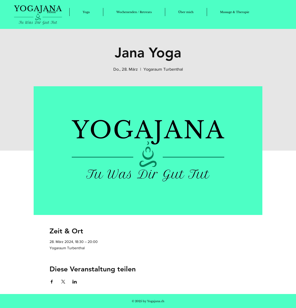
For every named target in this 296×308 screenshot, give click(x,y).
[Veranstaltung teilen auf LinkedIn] (74, 282)
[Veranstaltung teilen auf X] (63, 282)
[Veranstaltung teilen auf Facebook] (52, 282)
